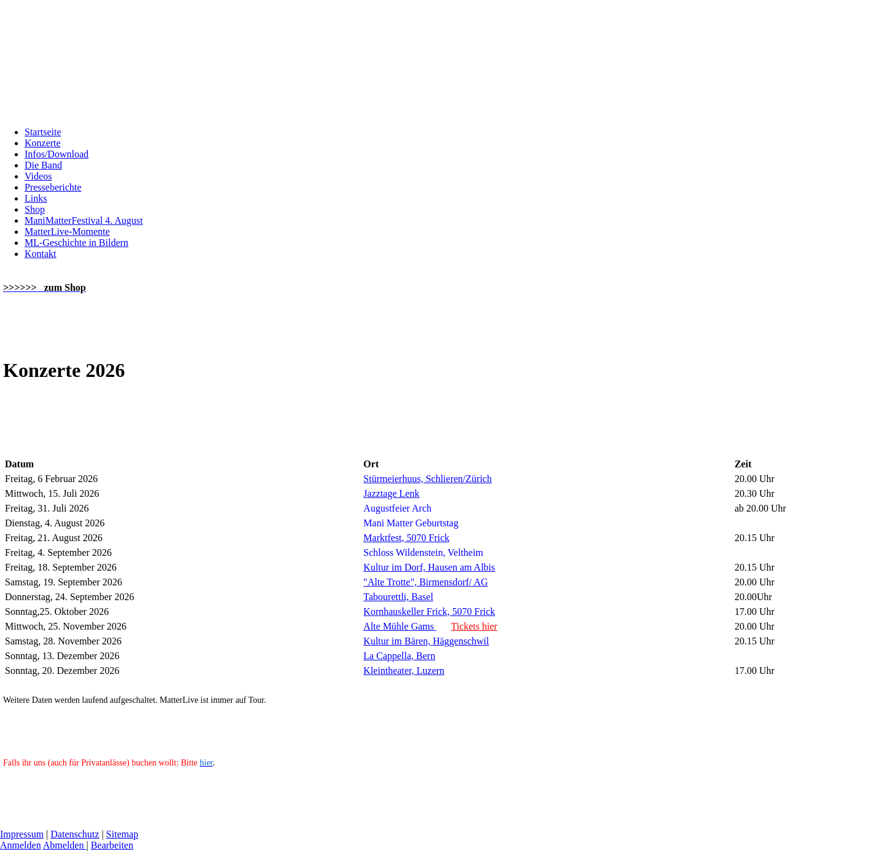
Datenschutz (74, 834)
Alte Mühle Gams (399, 626)
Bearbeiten (112, 845)
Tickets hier (474, 626)
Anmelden (20, 845)
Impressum (22, 834)
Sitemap (122, 834)
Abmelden (65, 845)
